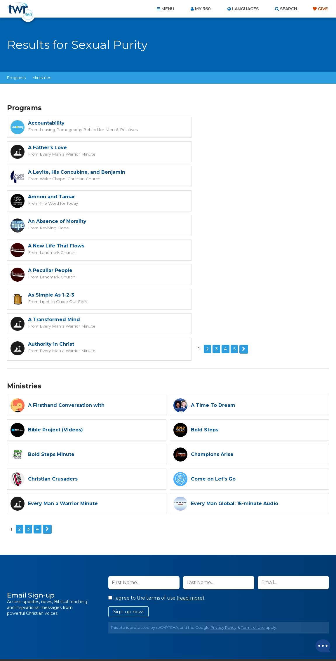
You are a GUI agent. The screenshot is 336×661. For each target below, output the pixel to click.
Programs (16, 77)
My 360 (203, 8)
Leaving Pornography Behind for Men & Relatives (86, 129)
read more (190, 499)
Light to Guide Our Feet (224, 203)
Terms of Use (253, 529)
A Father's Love (210, 123)
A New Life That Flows (219, 172)
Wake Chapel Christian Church (69, 154)
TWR (171, 643)
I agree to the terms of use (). (156, 499)
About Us (87, 629)
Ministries (41, 77)
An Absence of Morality (57, 172)
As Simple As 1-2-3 (214, 196)
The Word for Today (220, 154)
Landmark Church (219, 178)
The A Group (210, 643)
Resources (267, 629)
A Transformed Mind (54, 221)
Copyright (234, 629)
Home (62, 629)
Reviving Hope (53, 178)
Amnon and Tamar (214, 147)
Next (55, 251)
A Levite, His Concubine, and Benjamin (76, 147)
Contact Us (118, 629)
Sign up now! (128, 513)
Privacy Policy (223, 529)
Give (323, 8)
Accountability (46, 123)
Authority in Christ (214, 221)
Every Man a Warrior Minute (228, 129)
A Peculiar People (50, 196)
